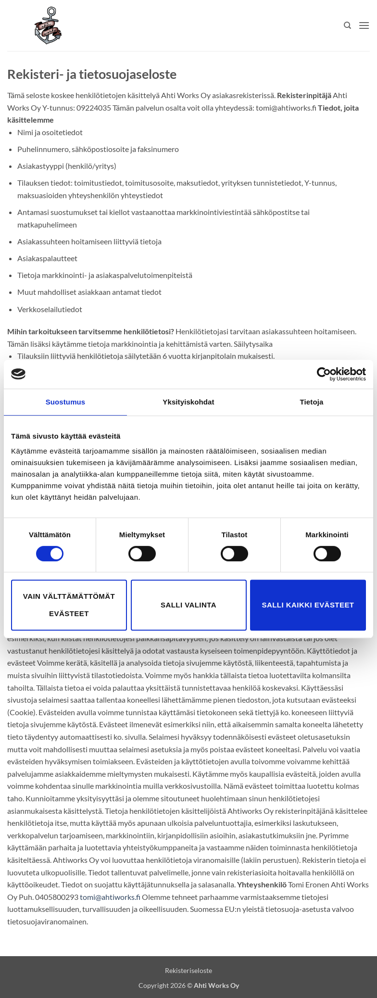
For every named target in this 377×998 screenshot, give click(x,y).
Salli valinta (188, 605)
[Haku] (347, 25)
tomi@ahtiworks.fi (110, 896)
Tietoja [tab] (312, 402)
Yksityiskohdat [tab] (188, 402)
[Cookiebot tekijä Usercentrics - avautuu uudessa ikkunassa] (324, 374)
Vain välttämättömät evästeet (69, 605)
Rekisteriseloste (188, 970)
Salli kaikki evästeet (308, 605)
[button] (364, 25)
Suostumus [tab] (66, 402)
